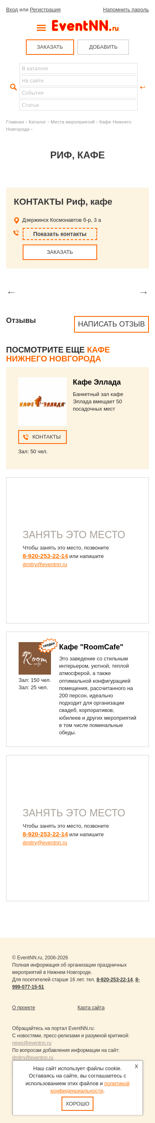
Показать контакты (60, 234)
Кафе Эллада (97, 382)
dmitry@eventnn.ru (45, 564)
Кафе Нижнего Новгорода (58, 354)
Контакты (46, 437)
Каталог (37, 121)
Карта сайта (91, 1007)
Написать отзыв (111, 324)
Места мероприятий (73, 121)
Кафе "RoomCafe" (91, 647)
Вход (12, 9)
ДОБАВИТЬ (103, 47)
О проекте (23, 1007)
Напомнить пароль (126, 9)
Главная (15, 121)
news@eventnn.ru (31, 1043)
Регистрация (45, 9)
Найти (12, 87)
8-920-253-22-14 (45, 555)
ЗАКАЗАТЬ (50, 47)
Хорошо (77, 1104)
